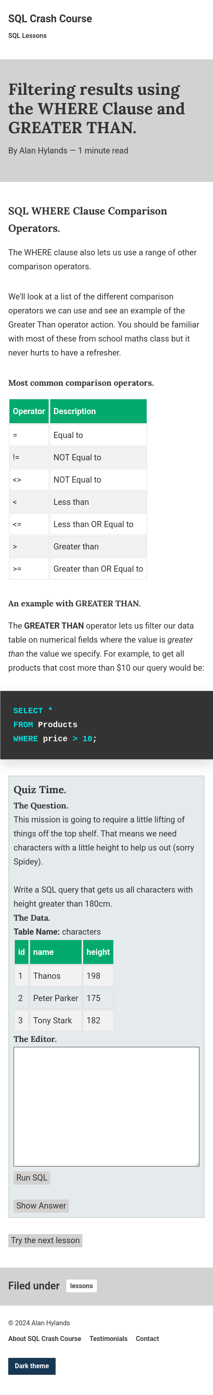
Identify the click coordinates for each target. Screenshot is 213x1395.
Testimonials (108, 1339)
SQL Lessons (27, 36)
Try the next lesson (45, 1240)
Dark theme (32, 1366)
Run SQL (31, 1178)
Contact (147, 1339)
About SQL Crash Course (44, 1339)
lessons (81, 1286)
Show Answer (41, 1206)
